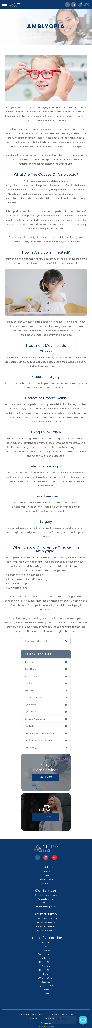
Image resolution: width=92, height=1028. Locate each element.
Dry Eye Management (45, 903)
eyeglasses (30, 704)
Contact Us (46, 816)
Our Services (46, 875)
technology (31, 747)
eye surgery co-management (40, 733)
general (29, 662)
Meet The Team (46, 879)
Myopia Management (46, 907)
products (29, 726)
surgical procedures (35, 719)
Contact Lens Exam (46, 899)
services (29, 690)
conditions (30, 669)
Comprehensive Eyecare (46, 895)
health (28, 683)
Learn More (46, 776)
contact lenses (33, 697)
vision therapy (32, 676)
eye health (30, 711)
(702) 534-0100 (49, 926)
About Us (46, 871)
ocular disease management (40, 740)
